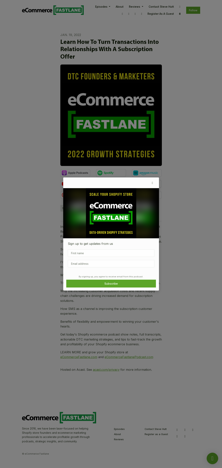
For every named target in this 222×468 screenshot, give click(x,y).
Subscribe (111, 283)
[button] (152, 183)
